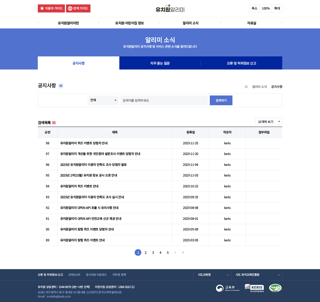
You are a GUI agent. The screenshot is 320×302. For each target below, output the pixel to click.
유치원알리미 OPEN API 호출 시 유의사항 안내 (89, 207)
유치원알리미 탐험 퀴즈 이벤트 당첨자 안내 (87, 229)
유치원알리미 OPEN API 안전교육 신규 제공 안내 (90, 218)
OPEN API (74, 274)
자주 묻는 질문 (160, 63)
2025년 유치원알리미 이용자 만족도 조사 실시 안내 (92, 197)
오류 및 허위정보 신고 (241, 63)
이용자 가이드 (53, 8)
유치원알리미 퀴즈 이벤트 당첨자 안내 (84, 143)
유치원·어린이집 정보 (129, 22)
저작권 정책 (119, 274)
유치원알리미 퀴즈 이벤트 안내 (79, 186)
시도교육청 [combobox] (204, 274)
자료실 (251, 22)
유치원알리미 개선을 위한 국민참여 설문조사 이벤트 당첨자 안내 (100, 153)
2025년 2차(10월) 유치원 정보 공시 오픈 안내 (88, 175)
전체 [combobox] (93, 100)
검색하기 (221, 100)
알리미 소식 (190, 22)
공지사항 (78, 63)
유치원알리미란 (68, 22)
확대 (277, 8)
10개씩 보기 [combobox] (265, 121)
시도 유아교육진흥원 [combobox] (247, 274)
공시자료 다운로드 (96, 274)
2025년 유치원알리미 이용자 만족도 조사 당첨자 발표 (93, 164)
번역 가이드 (80, 8)
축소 (254, 8)
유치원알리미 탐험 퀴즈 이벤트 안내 (82, 240)
